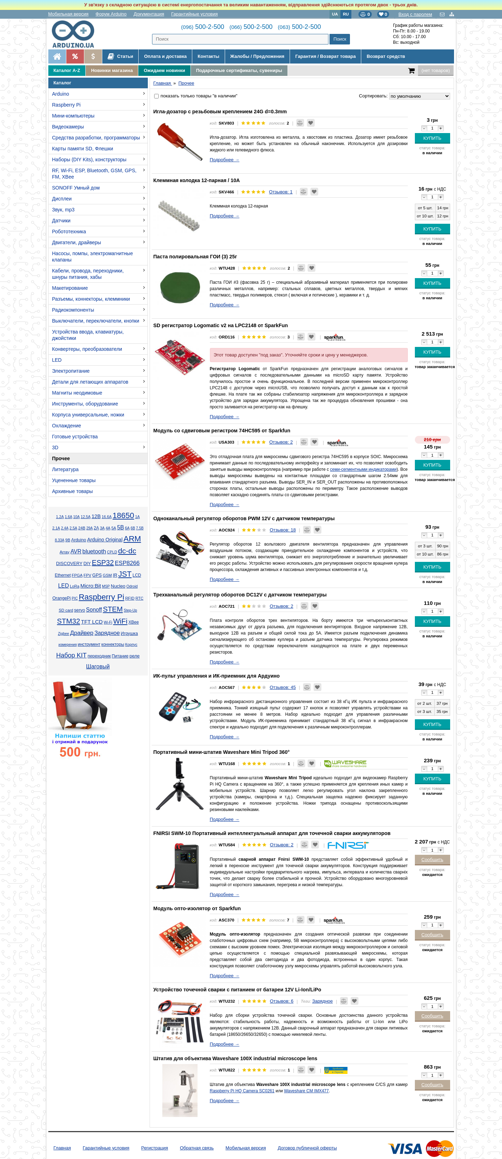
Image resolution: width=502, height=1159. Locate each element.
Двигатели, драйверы (76, 242)
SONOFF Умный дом (76, 188)
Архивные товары (72, 491)
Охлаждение (66, 425)
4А (107, 528)
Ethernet (63, 575)
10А (76, 517)
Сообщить (432, 859)
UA (335, 14)
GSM (107, 575)
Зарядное (107, 633)
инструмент (89, 644)
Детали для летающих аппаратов (90, 382)
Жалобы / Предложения (257, 56)
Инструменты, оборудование (85, 404)
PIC (75, 598)
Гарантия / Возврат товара (325, 56)
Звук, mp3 (63, 209)
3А (102, 528)
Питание (120, 656)
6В (133, 528)
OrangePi (62, 598)
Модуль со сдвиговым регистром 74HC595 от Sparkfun (222, 430)
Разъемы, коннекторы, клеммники (91, 299)
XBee (133, 622)
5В (120, 527)
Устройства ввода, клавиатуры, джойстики (88, 335)
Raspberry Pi (66, 105)
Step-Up (130, 610)
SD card (66, 610)
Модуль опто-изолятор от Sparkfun (197, 908)
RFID (129, 598)
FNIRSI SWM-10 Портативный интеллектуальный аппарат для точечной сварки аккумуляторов (272, 833)
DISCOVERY (69, 563)
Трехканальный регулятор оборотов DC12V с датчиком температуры (240, 594)
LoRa (74, 586)
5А (113, 528)
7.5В (140, 528)
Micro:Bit (90, 586)
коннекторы (112, 644)
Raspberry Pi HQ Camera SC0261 (242, 1090)
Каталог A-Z (67, 70)
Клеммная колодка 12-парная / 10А (196, 180)
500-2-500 (202, 26)
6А (127, 528)
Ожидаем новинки (164, 70)
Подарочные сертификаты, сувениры (239, 70)
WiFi (120, 621)
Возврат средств (386, 56)
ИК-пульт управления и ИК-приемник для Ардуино (216, 676)
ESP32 (103, 562)
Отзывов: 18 (283, 530)
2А (96, 528)
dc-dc (127, 551)
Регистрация (154, 1148)
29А (89, 528)
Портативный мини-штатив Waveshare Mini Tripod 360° (221, 752)
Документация (149, 14)
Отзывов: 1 (281, 191)
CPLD (112, 552)
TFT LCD (92, 622)
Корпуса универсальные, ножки (88, 415)
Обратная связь (197, 1148)
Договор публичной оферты (307, 1148)
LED (57, 360)
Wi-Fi (108, 622)
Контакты (208, 56)
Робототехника (69, 231)
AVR (76, 551)
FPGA (77, 575)
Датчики (61, 220)
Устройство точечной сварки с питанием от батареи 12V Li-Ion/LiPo (237, 989)
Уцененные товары (74, 480)
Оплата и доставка (165, 56)
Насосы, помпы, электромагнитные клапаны (92, 257)
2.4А (64, 528)
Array (64, 552)
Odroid (132, 586)
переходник (99, 656)
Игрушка (129, 633)
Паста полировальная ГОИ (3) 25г (195, 256)
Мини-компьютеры (73, 116)
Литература (65, 469)
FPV (87, 575)
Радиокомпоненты (73, 310)
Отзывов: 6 (282, 1001)
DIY (87, 563)
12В (96, 516)
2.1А (56, 528)
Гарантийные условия (194, 14)
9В (67, 540)
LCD (137, 575)
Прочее (61, 458)
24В (81, 528)
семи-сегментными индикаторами (363, 469)
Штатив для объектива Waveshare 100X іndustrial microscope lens (235, 1058)
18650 (123, 515)
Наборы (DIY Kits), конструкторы (89, 159)
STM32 (68, 621)
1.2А (60, 517)
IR (115, 575)
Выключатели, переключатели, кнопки (95, 321)
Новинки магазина (112, 70)
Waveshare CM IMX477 (306, 1090)
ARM (132, 538)
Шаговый (98, 666)
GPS (97, 575)
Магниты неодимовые (77, 393)
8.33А (59, 540)
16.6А (106, 517)
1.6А (68, 517)
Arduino (60, 94)
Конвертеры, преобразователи (87, 349)
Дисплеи (62, 199)
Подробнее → (225, 159)
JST (125, 574)
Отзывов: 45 (283, 687)
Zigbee (63, 634)
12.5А (86, 517)
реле (134, 656)
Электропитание (71, 371)
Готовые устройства (75, 436)
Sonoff (94, 610)
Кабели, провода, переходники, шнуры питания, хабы (88, 274)
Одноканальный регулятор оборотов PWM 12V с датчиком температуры (244, 518)
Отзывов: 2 (281, 442)
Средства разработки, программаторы (96, 137)
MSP (106, 586)
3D (55, 447)
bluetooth (94, 551)
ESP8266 (127, 563)
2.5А (73, 528)
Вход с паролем (415, 14)
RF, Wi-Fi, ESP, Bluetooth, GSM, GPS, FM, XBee (94, 174)
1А (137, 517)
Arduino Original (104, 539)
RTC (139, 598)
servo (79, 610)
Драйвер (81, 633)
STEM (113, 609)
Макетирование (70, 288)
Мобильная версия (68, 14)
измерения (68, 645)
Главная (62, 1148)
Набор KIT (71, 655)
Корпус (131, 644)
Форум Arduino (111, 14)
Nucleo (118, 586)
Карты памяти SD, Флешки (82, 148)
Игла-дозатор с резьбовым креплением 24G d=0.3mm (220, 111)
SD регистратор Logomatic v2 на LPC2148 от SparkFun (220, 325)
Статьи (120, 56)
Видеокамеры (68, 127)
